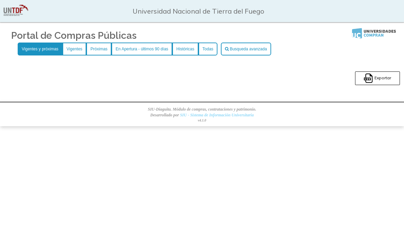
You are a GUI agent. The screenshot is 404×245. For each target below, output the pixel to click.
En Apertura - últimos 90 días (142, 49)
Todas (208, 49)
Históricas (185, 49)
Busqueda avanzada (246, 49)
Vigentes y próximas (40, 49)
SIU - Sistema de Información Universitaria (217, 115)
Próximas (98, 49)
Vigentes (74, 49)
